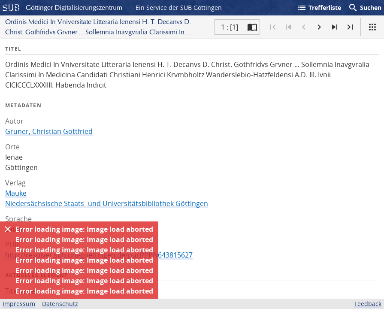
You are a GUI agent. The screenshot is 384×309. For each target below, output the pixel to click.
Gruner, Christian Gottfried (49, 131)
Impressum (19, 304)
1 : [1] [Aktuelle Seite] (229, 27)
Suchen (364, 8)
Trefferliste (318, 8)
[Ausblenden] (7, 229)
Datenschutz (60, 304)
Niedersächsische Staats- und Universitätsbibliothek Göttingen (106, 203)
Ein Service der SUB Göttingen (179, 7)
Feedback (367, 304)
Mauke (16, 193)
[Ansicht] (372, 27)
